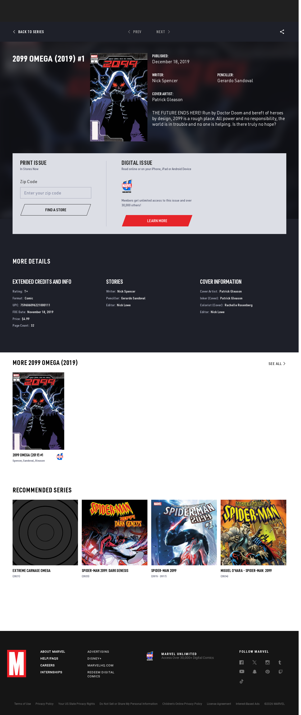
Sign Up (40, 6)
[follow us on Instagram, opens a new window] (267, 663)
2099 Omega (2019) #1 (28, 490)
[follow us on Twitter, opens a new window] (254, 663)
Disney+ (94, 658)
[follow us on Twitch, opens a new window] (280, 672)
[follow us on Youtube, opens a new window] (241, 672)
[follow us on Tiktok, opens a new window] (241, 682)
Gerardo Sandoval (208, 101)
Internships (51, 672)
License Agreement (219, 704)
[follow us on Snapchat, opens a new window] (254, 672)
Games (184, 16)
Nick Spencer (110, 101)
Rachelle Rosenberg (238, 341)
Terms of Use (22, 704)
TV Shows (163, 16)
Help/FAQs (49, 658)
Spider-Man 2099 (163, 606)
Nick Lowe (124, 341)
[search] (285, 6)
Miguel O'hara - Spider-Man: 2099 (246, 606)
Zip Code (28, 217)
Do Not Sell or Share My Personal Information (129, 704)
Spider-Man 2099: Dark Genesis (105, 606)
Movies (142, 16)
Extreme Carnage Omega (31, 606)
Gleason (40, 496)
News (79, 16)
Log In (24, 6)
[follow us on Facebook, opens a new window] (241, 663)
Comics (96, 16)
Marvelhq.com (100, 665)
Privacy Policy (45, 704)
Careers (47, 665)
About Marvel (52, 651)
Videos (202, 16)
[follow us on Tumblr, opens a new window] (279, 663)
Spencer (17, 496)
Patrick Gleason (113, 120)
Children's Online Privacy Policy (182, 704)
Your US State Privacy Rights (76, 704)
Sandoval (28, 496)
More (219, 16)
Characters (119, 16)
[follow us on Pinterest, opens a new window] (267, 672)
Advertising (98, 651)
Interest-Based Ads (248, 704)
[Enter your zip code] (55, 228)
